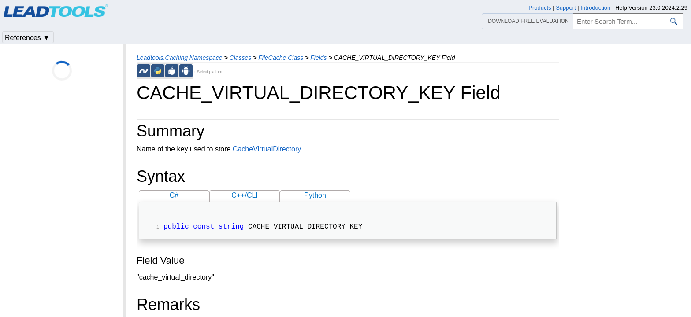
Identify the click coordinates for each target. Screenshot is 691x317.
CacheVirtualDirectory (267, 149)
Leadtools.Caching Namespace (180, 57)
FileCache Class (280, 57)
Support (566, 7)
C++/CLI (244, 195)
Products (539, 7)
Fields (318, 57)
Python (315, 195)
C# (174, 195)
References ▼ (27, 37)
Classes (241, 57)
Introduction (595, 7)
